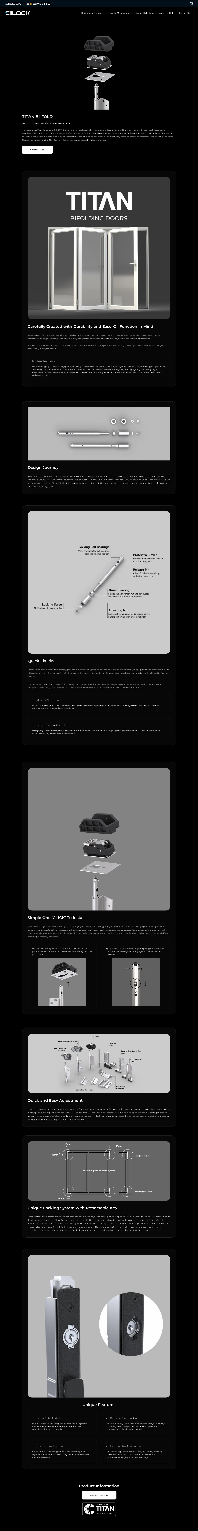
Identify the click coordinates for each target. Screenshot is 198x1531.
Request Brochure (99, 1495)
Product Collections (144, 13)
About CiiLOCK (166, 13)
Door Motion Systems (91, 13)
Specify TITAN (37, 149)
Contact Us (184, 13)
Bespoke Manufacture (118, 13)
